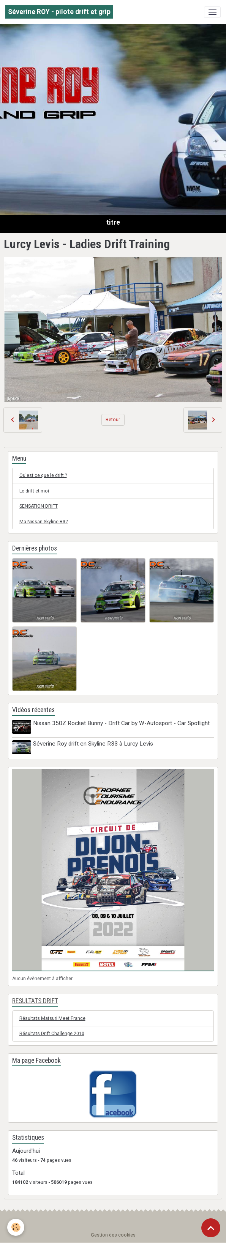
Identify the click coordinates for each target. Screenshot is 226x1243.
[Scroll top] (210, 1227)
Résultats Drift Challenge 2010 (51, 1032)
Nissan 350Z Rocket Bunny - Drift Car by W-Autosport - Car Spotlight (122, 723)
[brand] (59, 12)
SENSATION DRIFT (38, 506)
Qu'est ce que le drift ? (43, 475)
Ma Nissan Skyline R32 (43, 521)
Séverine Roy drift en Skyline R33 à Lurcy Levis (94, 743)
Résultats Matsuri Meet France (52, 1017)
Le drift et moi (34, 491)
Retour (113, 419)
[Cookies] (16, 1227)
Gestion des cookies (113, 1234)
